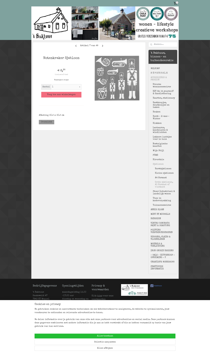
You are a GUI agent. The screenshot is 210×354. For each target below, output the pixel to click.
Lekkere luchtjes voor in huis (162, 138)
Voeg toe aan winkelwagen (61, 95)
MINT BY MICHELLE (160, 214)
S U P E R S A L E (159, 73)
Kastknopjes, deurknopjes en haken (161, 105)
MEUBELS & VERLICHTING (158, 245)
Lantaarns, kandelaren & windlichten (160, 130)
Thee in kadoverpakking (162, 199)
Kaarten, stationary (164, 98)
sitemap (104, 349)
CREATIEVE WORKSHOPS (163, 262)
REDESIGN (156, 219)
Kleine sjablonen (164, 173)
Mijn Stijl (158, 151)
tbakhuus (156, 285)
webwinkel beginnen (120, 349)
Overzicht (46, 122)
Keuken (156, 112)
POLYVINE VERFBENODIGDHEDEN (162, 231)
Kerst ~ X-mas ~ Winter (161, 117)
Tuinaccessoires (162, 205)
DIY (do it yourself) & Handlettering (163, 92)
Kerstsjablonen (163, 169)
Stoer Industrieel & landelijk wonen (164, 192)
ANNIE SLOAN (157, 210)
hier (99, 296)
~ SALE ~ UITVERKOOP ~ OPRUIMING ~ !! (163, 256)
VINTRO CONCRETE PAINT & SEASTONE (160, 224)
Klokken (157, 123)
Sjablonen (158, 164)
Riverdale (158, 160)
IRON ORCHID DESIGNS (162, 251)
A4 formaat (161, 178)
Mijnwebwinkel (143, 349)
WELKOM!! (155, 69)
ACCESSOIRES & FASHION (159, 79)
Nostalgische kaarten (160, 145)
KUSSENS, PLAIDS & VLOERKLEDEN (160, 238)
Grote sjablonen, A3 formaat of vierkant (164, 184)
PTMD (155, 155)
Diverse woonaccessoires (162, 85)
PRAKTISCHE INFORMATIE (157, 268)
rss (110, 349)
